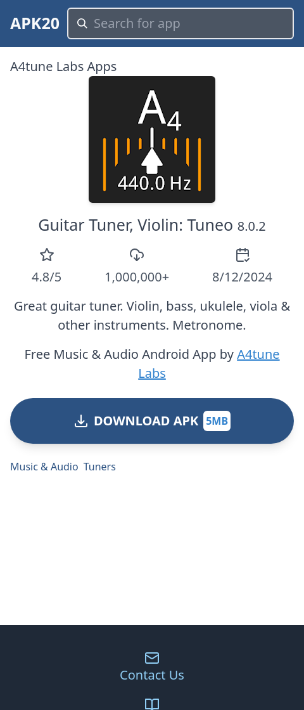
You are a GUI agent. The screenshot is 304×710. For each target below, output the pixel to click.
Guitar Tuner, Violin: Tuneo (135, 224)
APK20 (35, 23)
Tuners (100, 467)
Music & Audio (44, 467)
